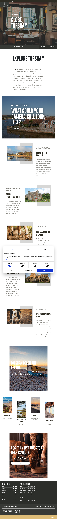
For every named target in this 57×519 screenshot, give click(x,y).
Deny (12, 270)
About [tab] (45, 249)
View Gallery (16, 32)
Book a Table (24, 32)
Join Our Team (52, 506)
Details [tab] (28, 249)
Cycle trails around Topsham (12, 299)
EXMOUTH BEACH (49, 420)
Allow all (44, 270)
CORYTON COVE (36, 415)
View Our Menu (34, 1)
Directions (28, 1)
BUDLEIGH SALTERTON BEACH (21, 420)
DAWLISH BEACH (7, 415)
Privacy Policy (46, 506)
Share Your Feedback (39, 506)
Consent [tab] (12, 249)
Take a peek (16, 128)
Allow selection (28, 270)
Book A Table (40, 1)
